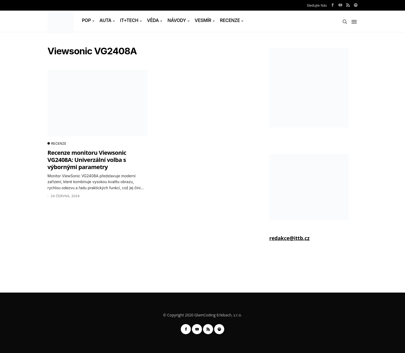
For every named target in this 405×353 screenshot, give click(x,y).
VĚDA (153, 20)
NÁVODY (177, 20)
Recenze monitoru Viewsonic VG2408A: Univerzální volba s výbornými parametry (86, 159)
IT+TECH (129, 20)
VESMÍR (203, 20)
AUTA (105, 20)
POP (86, 20)
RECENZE (230, 20)
